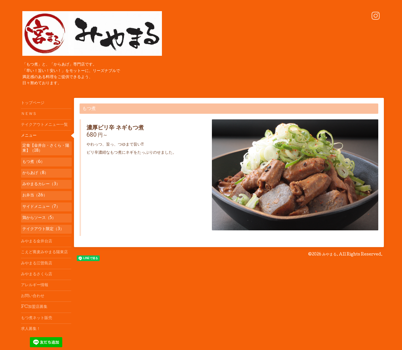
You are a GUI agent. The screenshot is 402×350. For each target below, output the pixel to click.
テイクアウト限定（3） (43, 229)
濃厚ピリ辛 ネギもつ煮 (115, 128)
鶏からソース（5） (39, 218)
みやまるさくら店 (36, 274)
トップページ (32, 103)
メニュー (29, 136)
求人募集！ (30, 329)
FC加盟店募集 (34, 307)
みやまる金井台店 (36, 241)
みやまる (329, 255)
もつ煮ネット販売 (36, 318)
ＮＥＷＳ (29, 114)
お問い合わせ (32, 296)
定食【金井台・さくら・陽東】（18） (45, 148)
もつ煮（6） (33, 162)
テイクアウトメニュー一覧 (44, 125)
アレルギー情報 (34, 285)
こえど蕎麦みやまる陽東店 (44, 252)
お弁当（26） (34, 195)
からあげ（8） (35, 173)
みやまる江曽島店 (36, 263)
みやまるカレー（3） (41, 184)
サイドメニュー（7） (41, 207)
